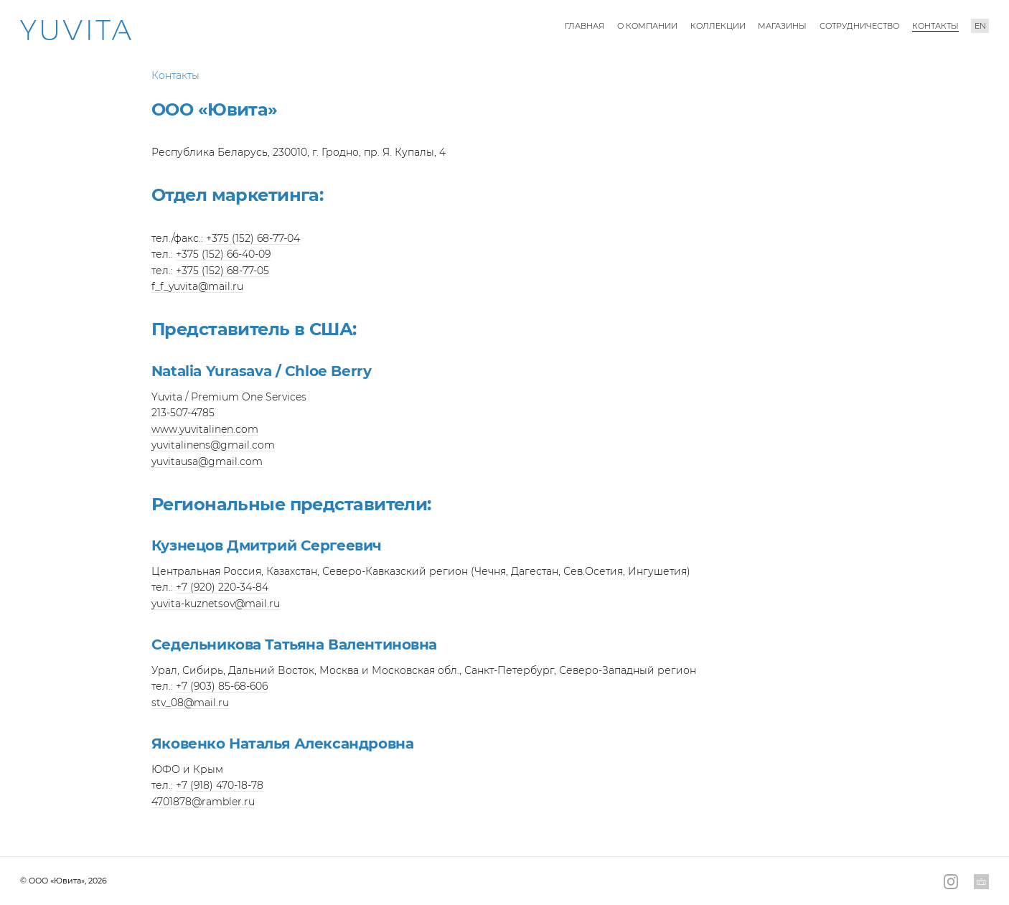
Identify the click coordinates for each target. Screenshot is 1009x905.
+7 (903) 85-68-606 (222, 686)
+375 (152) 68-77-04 (253, 238)
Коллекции (718, 26)
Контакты (935, 26)
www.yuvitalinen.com (204, 429)
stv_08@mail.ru (190, 702)
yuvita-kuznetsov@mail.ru (215, 603)
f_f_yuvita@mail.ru (197, 286)
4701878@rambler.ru (203, 801)
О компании (647, 26)
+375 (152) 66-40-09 (223, 254)
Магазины (782, 26)
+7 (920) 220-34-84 (222, 587)
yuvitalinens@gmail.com (213, 445)
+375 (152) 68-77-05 (222, 270)
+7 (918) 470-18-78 (219, 785)
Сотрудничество (859, 26)
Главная (584, 26)
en (980, 26)
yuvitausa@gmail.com (207, 461)
